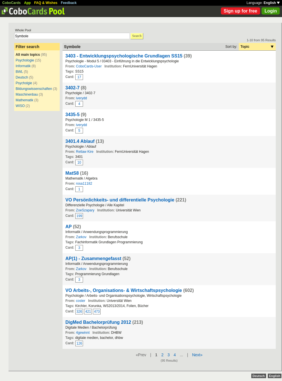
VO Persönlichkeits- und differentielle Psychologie (119, 199)
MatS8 (72, 173)
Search (137, 36)
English (272, 3)
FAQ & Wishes (45, 3)
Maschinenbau (27, 94)
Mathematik (24, 100)
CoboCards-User (88, 66)
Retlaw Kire (84, 152)
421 (88, 312)
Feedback (68, 3)
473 (97, 312)
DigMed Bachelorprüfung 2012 (98, 322)
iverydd (81, 98)
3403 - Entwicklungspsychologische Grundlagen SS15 (124, 55)
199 (79, 216)
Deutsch (22, 77)
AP (68, 226)
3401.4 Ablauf (80, 141)
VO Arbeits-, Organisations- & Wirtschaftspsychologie (123, 290)
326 (79, 312)
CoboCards (11, 3)
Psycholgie (24, 83)
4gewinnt (83, 333)
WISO (20, 106)
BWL (19, 72)
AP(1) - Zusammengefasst (93, 258)
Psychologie (25, 60)
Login (270, 11)
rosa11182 (84, 184)
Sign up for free (240, 11)
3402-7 (72, 87)
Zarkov (81, 237)
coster (80, 301)
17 (79, 77)
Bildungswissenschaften (34, 89)
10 (79, 162)
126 (79, 343)
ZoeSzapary (85, 210)
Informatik (23, 66)
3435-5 (72, 114)
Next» (197, 355)
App (27, 3)
